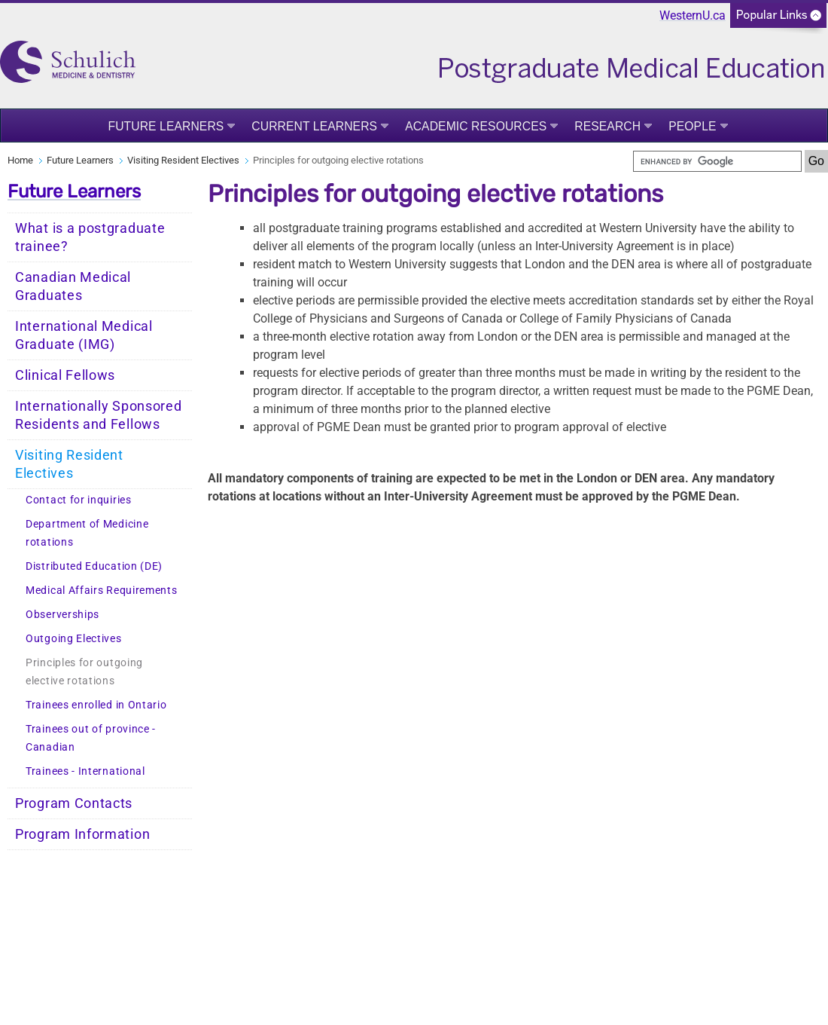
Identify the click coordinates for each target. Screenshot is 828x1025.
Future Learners (166, 126)
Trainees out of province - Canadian (91, 738)
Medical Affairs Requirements (102, 590)
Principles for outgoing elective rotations (84, 671)
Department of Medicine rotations (87, 533)
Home (20, 160)
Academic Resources (475, 126)
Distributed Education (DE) (94, 566)
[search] (717, 161)
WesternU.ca (692, 15)
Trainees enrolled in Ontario (96, 705)
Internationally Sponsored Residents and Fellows (98, 415)
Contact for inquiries (79, 500)
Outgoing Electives (74, 638)
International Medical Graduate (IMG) (84, 335)
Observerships (62, 614)
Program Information (82, 834)
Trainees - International (85, 771)
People (692, 126)
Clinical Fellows (65, 375)
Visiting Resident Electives (183, 160)
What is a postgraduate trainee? (90, 237)
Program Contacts (73, 803)
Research (607, 126)
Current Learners (314, 126)
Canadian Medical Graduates (73, 286)
